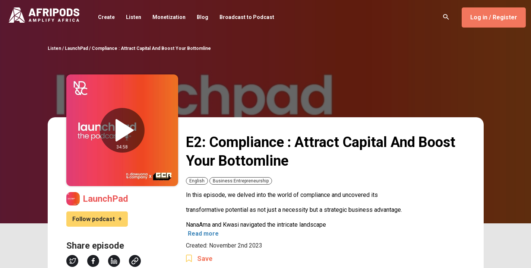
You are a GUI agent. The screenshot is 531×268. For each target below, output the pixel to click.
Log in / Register (493, 17)
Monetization (169, 17)
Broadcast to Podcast (246, 17)
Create (106, 17)
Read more (203, 233)
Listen (133, 17)
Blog (202, 17)
